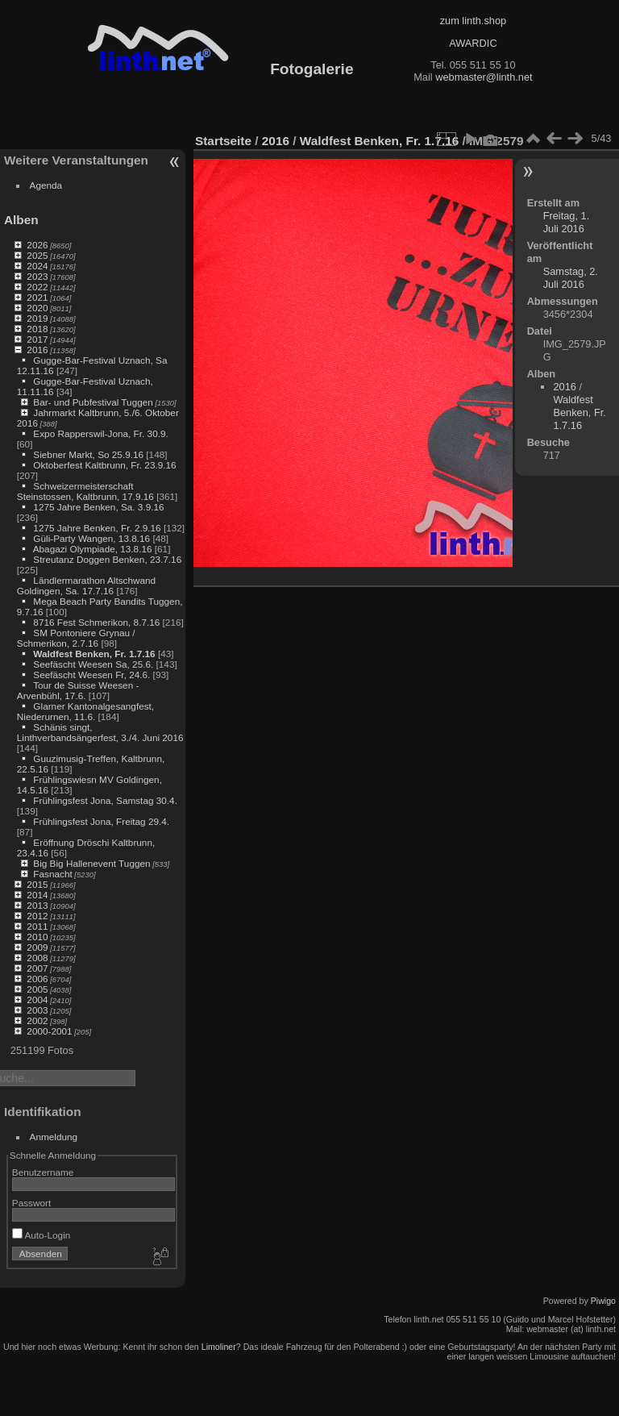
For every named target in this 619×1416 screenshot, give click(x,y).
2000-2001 (49, 1031)
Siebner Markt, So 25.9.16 (88, 454)
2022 (37, 286)
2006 (37, 978)
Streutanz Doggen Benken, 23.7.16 (107, 559)
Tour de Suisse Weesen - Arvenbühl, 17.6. (78, 690)
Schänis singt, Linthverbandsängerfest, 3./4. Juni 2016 (100, 732)
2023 (37, 276)
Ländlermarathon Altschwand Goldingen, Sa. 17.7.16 (86, 585)
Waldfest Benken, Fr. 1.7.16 (94, 653)
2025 (37, 255)
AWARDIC (472, 43)
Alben (21, 220)
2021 (37, 297)
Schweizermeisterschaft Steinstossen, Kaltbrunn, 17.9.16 (85, 491)
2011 (37, 926)
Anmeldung (54, 1136)
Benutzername (43, 1172)
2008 (37, 957)
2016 (37, 349)
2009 (37, 947)
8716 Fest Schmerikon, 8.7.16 (96, 622)
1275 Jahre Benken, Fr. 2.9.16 (96, 528)
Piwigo (603, 1301)
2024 (37, 265)
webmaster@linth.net (483, 77)
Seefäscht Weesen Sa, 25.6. (93, 664)
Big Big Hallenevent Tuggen (91, 863)
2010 (37, 936)
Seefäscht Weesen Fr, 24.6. (91, 674)
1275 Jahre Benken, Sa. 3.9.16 (98, 507)
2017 (37, 339)
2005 (37, 989)
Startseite (223, 141)
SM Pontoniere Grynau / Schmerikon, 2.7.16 (76, 637)
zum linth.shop (473, 21)
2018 (37, 328)
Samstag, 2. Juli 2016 (570, 277)
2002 (37, 1020)
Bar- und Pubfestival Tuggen (92, 402)
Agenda (46, 185)
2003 (37, 1010)
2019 (37, 318)
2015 (37, 884)
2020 (37, 307)
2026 (37, 244)
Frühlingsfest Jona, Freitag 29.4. (101, 821)
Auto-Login (41, 1235)
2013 (37, 905)
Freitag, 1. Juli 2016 (566, 222)
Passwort (31, 1202)
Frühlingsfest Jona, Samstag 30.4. (105, 800)
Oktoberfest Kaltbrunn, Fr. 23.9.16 (104, 465)
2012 (37, 915)
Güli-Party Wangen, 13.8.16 (91, 538)
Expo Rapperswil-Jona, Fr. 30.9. (100, 433)
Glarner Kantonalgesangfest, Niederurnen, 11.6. (85, 711)
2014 (37, 894)
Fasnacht (52, 873)
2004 (37, 999)
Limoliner (218, 1346)
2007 (37, 968)
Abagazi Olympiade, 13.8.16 (92, 548)
